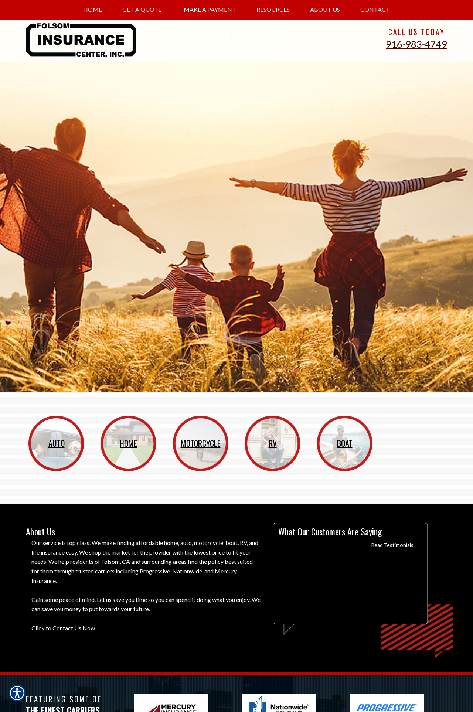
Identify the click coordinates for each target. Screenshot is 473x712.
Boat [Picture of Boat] (345, 443)
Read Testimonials (392, 545)
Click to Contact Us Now (63, 627)
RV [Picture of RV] (273, 443)
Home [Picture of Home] (128, 443)
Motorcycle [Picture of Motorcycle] (201, 443)
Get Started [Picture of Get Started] (410, 330)
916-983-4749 (416, 44)
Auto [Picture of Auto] (56, 443)
